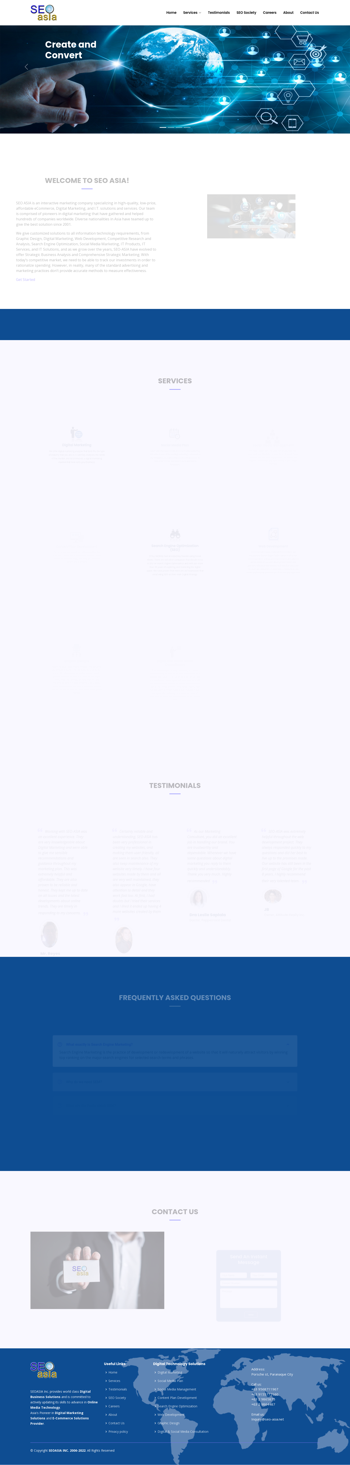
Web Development (171, 1414)
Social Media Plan (170, 1380)
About (288, 12)
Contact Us (309, 12)
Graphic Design (168, 1423)
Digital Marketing (170, 1372)
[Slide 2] (171, 127)
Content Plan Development (177, 1397)
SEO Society (246, 12)
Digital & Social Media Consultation (183, 1431)
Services (114, 1380)
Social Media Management (177, 1389)
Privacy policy (118, 1431)
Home (171, 12)
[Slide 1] (163, 127)
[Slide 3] (179, 127)
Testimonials (219, 12)
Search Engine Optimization (177, 1406)
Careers (270, 12)
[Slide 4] (187, 127)
